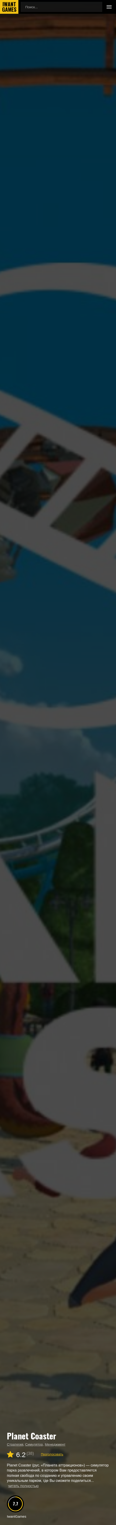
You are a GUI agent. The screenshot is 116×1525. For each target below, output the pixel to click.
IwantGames (9, 7)
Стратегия (15, 1444)
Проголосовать (52, 1454)
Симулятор (34, 1444)
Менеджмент (55, 1444)
